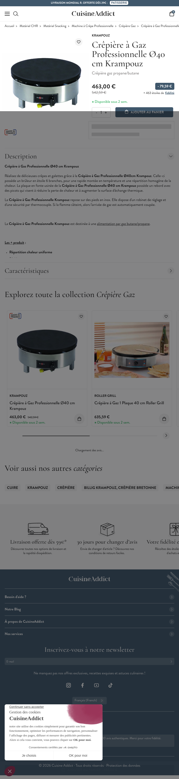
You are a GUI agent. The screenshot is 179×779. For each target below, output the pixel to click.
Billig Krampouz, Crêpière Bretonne (120, 488)
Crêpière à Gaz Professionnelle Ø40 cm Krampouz (42, 405)
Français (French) (89, 700)
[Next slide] (166, 435)
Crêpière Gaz (127, 26)
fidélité (169, 93)
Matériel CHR (29, 26)
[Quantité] (101, 112)
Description (89, 156)
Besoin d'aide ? (89, 597)
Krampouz (38, 488)
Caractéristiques (89, 270)
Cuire (12, 488)
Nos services (89, 634)
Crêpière (66, 488)
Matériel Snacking (54, 26)
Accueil (9, 26)
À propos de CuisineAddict (89, 621)
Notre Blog (89, 609)
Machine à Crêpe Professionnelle (93, 26)
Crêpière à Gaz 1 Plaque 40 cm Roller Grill (129, 403)
